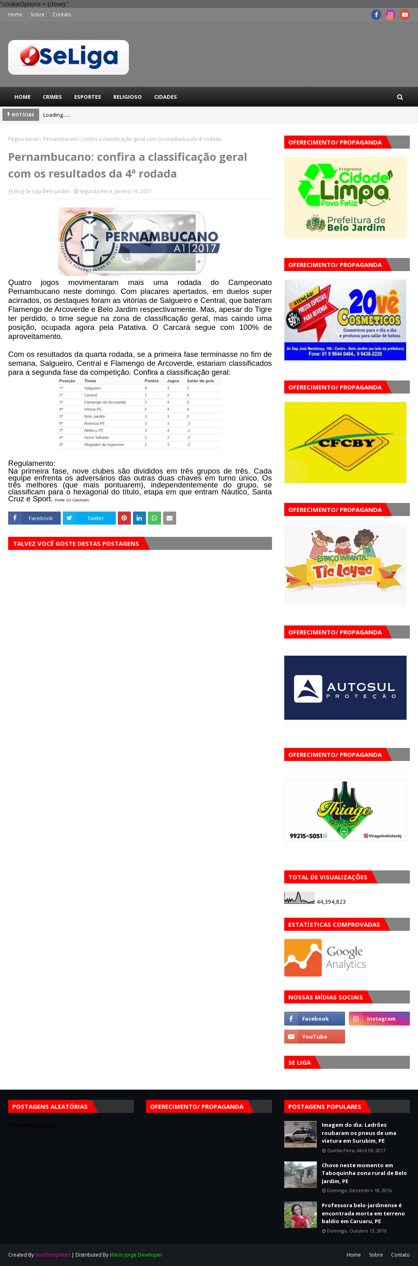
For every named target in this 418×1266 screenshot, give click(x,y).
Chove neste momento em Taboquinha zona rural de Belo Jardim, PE (364, 1173)
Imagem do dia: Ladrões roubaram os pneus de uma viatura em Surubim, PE (359, 1132)
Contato (62, 14)
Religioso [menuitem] (127, 96)
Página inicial (23, 139)
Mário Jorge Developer (136, 1254)
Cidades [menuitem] (165, 96)
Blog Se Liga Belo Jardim (42, 191)
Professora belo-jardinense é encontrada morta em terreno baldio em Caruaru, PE (363, 1213)
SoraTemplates (52, 1254)
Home (15, 14)
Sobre (37, 14)
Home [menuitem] (22, 96)
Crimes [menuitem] (52, 96)
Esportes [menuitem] (87, 96)
